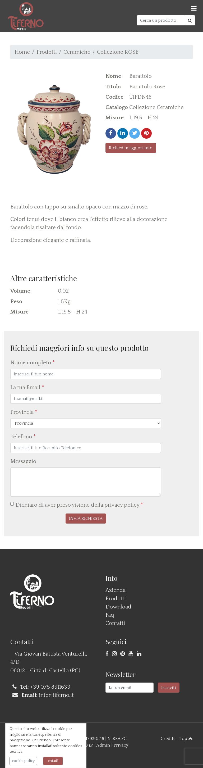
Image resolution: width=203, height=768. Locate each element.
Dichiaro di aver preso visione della (79, 505)
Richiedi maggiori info (131, 148)
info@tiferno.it (56, 695)
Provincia (23, 412)
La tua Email (27, 387)
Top (186, 738)
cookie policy (23, 761)
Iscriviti (168, 687)
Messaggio (23, 461)
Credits (168, 738)
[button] (86, 518)
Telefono (23, 437)
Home (22, 52)
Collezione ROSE (118, 52)
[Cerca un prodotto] (161, 20)
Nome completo (32, 363)
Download (118, 607)
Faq (109, 615)
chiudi (53, 761)
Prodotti (46, 52)
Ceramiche (76, 52)
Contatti (115, 623)
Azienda (115, 590)
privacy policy (121, 505)
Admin (103, 745)
